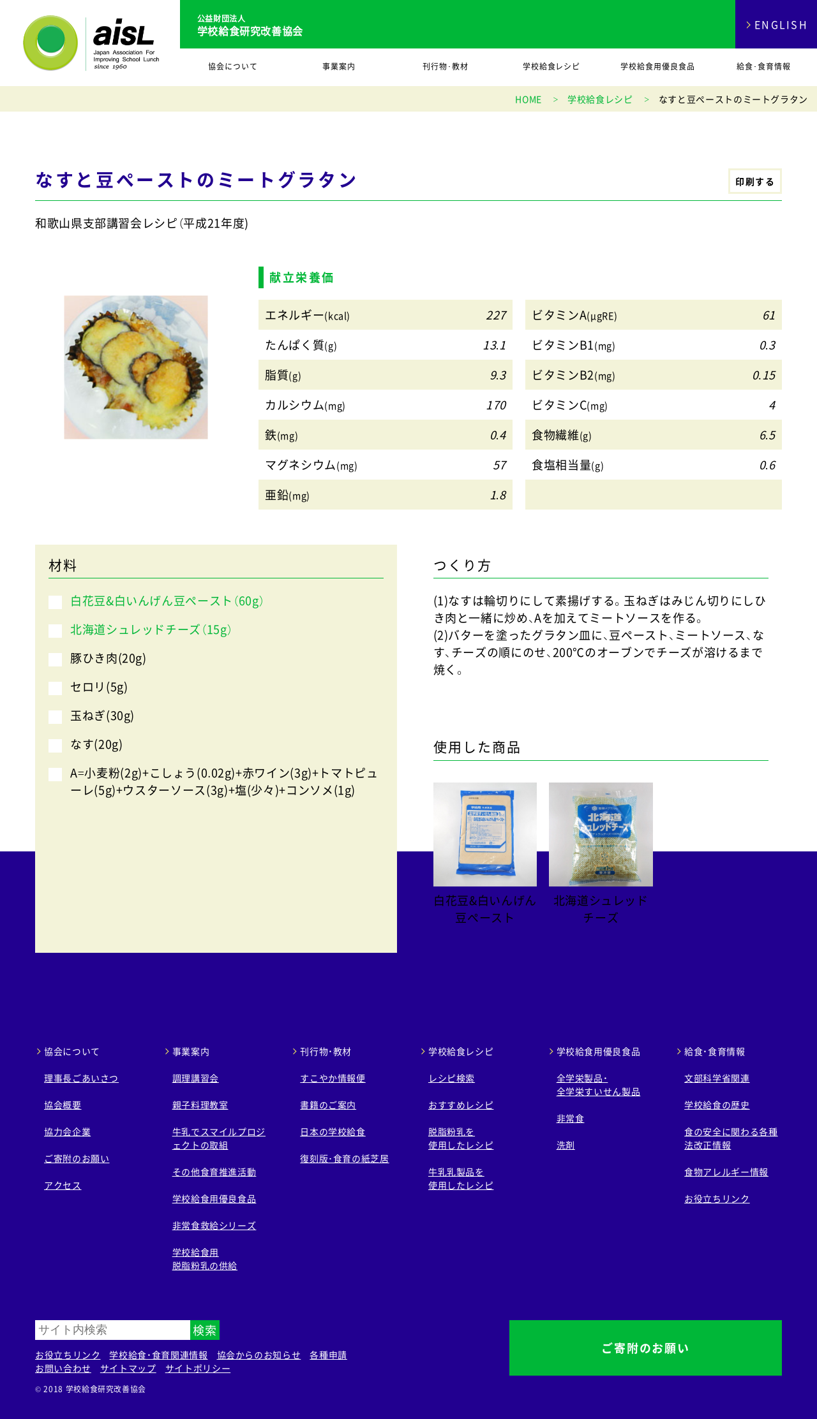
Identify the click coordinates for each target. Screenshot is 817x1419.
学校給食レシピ (552, 66)
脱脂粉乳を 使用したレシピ (460, 1138)
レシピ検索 (451, 1077)
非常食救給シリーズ (214, 1225)
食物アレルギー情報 (726, 1171)
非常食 (571, 1118)
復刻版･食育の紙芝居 (344, 1158)
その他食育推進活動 (214, 1171)
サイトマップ (128, 1368)
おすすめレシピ (460, 1104)
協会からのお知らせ (259, 1354)
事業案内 (339, 66)
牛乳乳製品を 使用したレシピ (460, 1178)
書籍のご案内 (328, 1104)
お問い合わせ (63, 1368)
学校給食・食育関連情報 (158, 1354)
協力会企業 (67, 1131)
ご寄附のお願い (76, 1158)
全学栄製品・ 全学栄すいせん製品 (599, 1084)
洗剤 (566, 1144)
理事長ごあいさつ (81, 1077)
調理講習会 (195, 1077)
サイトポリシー (197, 1368)
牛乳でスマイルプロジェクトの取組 (219, 1138)
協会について (233, 66)
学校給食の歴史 (716, 1104)
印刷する (755, 181)
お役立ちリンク (716, 1198)
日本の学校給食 (332, 1131)
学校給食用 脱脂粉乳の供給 (204, 1259)
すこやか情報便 (332, 1077)
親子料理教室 (200, 1104)
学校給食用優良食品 (657, 66)
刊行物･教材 (445, 66)
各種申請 (328, 1354)
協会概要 (63, 1104)
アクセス (63, 1185)
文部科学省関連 (716, 1077)
